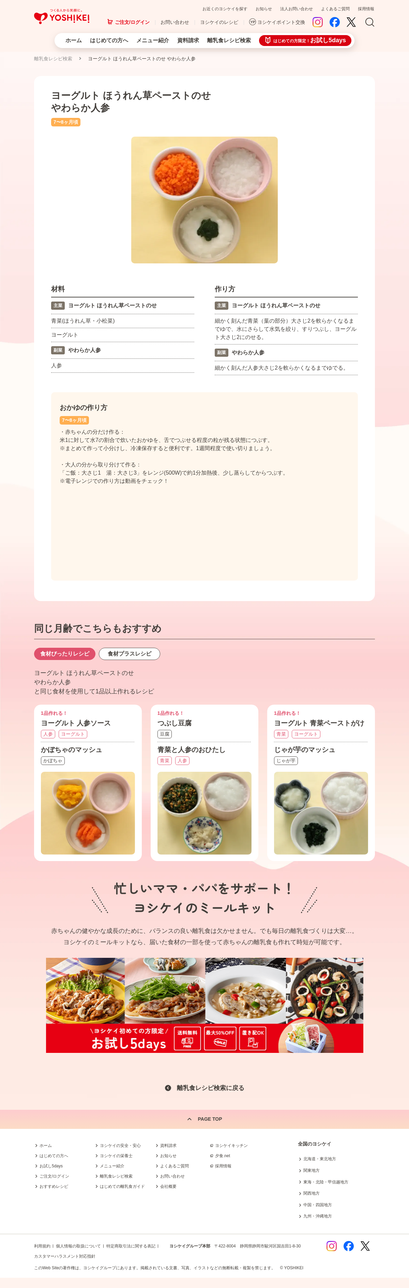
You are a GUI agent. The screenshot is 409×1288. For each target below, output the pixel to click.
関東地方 (311, 1170)
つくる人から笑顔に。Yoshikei (61, 16)
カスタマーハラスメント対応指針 (64, 1256)
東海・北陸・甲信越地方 (325, 1182)
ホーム (73, 40)
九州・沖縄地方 (317, 1216)
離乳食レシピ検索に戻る (210, 1088)
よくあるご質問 (335, 8)
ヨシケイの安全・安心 (120, 1145)
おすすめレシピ (54, 1186)
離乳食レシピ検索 (229, 40)
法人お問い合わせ (296, 8)
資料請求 (188, 40)
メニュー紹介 (152, 40)
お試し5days (51, 1166)
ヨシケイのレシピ (219, 22)
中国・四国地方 (317, 1204)
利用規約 (42, 1246)
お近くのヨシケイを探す (224, 8)
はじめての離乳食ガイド (122, 1186)
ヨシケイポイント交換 (281, 22)
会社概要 (168, 1186)
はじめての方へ (109, 40)
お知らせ (264, 8)
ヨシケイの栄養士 (116, 1155)
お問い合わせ (175, 22)
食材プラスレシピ (129, 654)
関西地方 (311, 1193)
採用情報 (366, 8)
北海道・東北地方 (319, 1158)
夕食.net (222, 1155)
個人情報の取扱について (78, 1246)
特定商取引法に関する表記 (130, 1246)
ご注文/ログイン (132, 22)
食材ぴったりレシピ (64, 654)
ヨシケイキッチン (231, 1145)
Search (370, 22)
